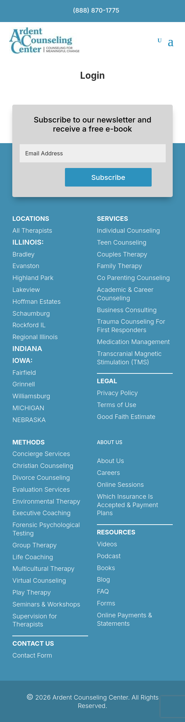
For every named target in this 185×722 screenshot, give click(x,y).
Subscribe (108, 177)
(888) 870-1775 (96, 10)
